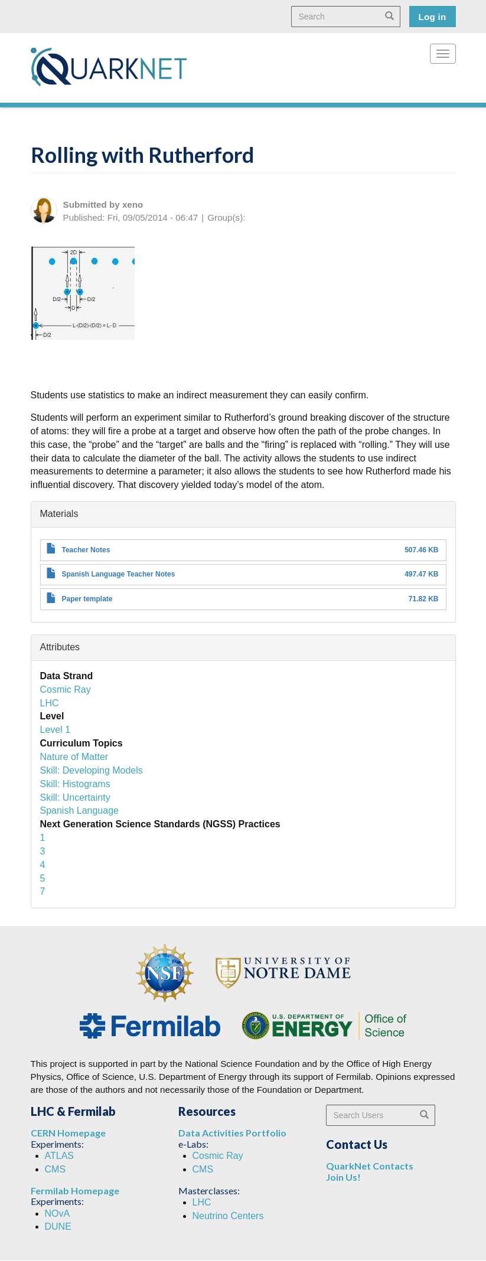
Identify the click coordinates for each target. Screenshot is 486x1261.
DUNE (58, 1226)
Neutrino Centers (228, 1216)
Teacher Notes (86, 550)
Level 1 (55, 730)
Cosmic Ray (65, 689)
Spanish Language (79, 810)
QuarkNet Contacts (369, 1165)
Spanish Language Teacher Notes (118, 574)
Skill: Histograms (75, 784)
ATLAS (59, 1156)
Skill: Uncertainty (75, 797)
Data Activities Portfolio (232, 1132)
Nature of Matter (74, 757)
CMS (55, 1169)
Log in (432, 17)
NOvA (57, 1213)
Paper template (87, 599)
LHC (49, 703)
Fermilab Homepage (75, 1190)
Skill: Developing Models (91, 770)
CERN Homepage (68, 1132)
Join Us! (343, 1177)
